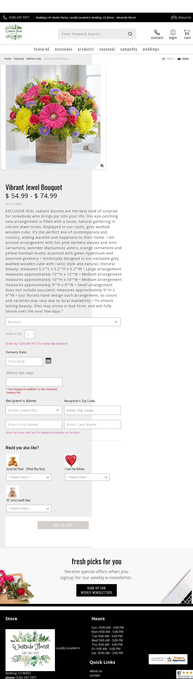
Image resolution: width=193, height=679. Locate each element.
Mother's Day (34, 57)
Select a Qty (106, 246)
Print (168, 58)
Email (183, 58)
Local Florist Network (155, 613)
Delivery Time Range (112, 284)
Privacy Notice (129, 613)
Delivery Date (108, 264)
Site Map (177, 613)
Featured (19, 57)
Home (8, 57)
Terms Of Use (108, 613)
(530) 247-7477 (19, 17)
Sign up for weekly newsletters (96, 502)
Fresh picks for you (97, 479)
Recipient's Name (113, 313)
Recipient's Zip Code (159, 313)
